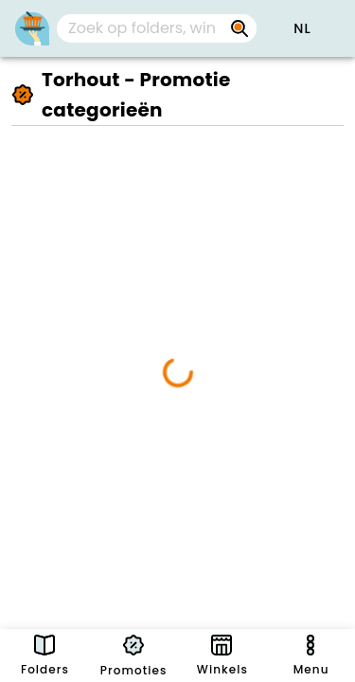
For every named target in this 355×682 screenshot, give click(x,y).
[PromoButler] (32, 28)
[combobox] (157, 28)
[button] (302, 28)
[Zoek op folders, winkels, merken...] (141, 28)
